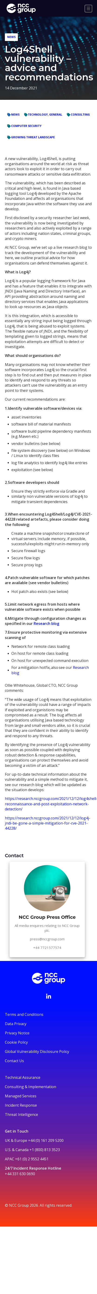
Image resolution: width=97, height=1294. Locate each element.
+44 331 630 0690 (20, 1173)
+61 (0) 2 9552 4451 (31, 1159)
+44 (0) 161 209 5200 (46, 1140)
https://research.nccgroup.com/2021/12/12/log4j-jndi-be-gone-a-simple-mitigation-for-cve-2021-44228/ (47, 823)
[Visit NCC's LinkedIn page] (48, 996)
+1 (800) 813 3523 (44, 1149)
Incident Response (21, 1105)
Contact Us (14, 1060)
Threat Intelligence (21, 1114)
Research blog (46, 623)
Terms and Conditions (24, 1014)
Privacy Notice (17, 1033)
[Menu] (88, 8)
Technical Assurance (22, 1077)
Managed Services (20, 1096)
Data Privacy (15, 1023)
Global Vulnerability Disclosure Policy (37, 1051)
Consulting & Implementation (30, 1086)
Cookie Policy (16, 1042)
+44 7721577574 (47, 947)
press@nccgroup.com (47, 939)
